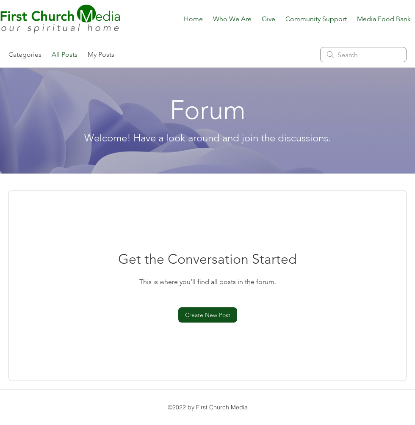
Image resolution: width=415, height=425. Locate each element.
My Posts (101, 54)
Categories (25, 54)
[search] (363, 54)
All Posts (64, 54)
